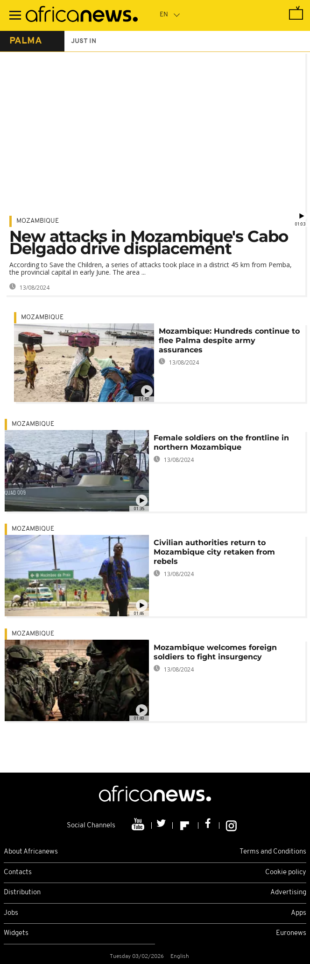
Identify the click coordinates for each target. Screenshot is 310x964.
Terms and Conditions (273, 851)
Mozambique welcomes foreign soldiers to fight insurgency (215, 652)
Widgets (16, 933)
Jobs (11, 913)
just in (83, 41)
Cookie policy (285, 872)
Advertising (288, 892)
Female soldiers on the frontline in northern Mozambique (221, 442)
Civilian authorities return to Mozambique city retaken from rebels (214, 552)
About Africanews (31, 851)
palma (25, 41)
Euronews (291, 933)
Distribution (22, 892)
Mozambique (37, 221)
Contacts (18, 872)
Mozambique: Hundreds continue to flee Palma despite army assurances (229, 340)
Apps (298, 913)
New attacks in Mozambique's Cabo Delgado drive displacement (148, 242)
